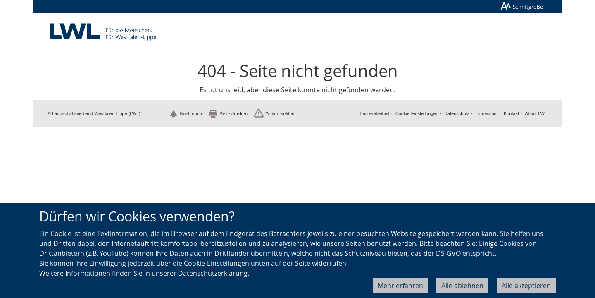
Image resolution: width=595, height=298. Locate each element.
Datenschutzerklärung (213, 273)
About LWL (536, 113)
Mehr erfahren (400, 285)
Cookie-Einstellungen (416, 113)
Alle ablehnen (462, 285)
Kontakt (511, 113)
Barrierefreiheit (374, 113)
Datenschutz (456, 113)
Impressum (486, 113)
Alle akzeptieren (526, 285)
